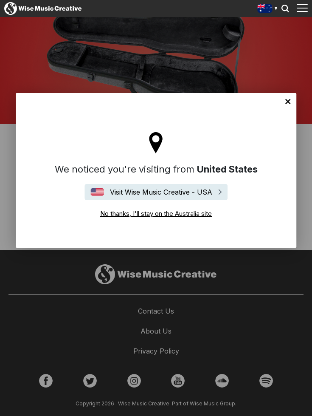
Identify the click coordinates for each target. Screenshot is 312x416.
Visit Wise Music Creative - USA (161, 192)
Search (285, 8)
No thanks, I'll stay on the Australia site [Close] (287, 101)
